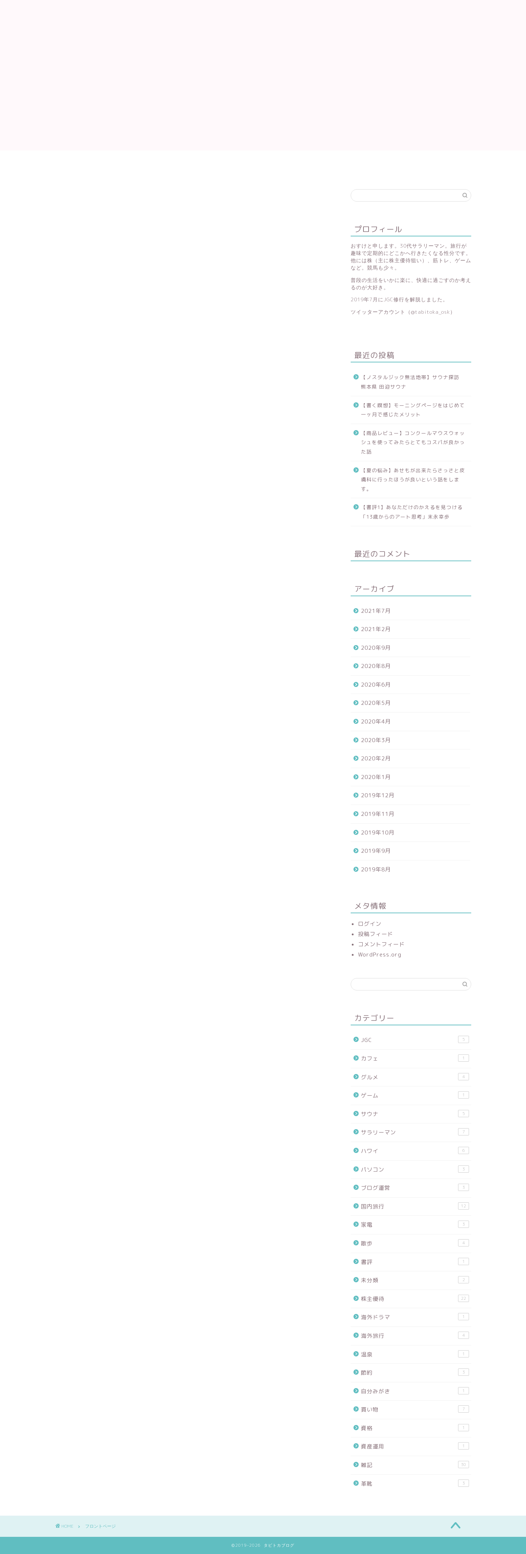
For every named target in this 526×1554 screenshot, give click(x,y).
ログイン (369, 924)
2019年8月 (376, 869)
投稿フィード (375, 934)
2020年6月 (376, 684)
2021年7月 (376, 611)
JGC (415, 1040)
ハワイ (415, 1151)
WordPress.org (379, 954)
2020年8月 (376, 666)
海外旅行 (415, 1336)
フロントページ (65, 157)
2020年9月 (376, 648)
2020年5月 (376, 703)
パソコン (415, 1169)
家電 (415, 1225)
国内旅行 (415, 1206)
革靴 (415, 1483)
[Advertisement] (263, 99)
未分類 (415, 1280)
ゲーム (415, 1095)
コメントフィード (381, 944)
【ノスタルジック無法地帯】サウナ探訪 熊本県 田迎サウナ (413, 382)
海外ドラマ (415, 1317)
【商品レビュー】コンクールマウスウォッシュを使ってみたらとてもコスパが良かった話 (413, 442)
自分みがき (415, 1391)
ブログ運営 (415, 1188)
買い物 (415, 1409)
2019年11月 (377, 814)
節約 (415, 1372)
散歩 (415, 1243)
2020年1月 (376, 777)
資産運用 (415, 1446)
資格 (415, 1428)
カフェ (415, 1058)
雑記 (415, 1465)
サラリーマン (415, 1132)
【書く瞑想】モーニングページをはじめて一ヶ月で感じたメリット (413, 410)
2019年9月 (376, 851)
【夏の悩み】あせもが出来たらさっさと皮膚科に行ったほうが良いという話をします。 (413, 479)
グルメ (415, 1077)
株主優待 (415, 1299)
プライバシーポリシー (75, 165)
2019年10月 (377, 832)
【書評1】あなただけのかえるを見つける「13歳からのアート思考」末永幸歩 (412, 512)
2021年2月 (376, 629)
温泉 (415, 1354)
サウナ (415, 1114)
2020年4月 (376, 721)
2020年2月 (376, 758)
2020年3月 (376, 740)
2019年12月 (377, 795)
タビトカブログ (263, 23)
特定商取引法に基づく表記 (81, 173)
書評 (415, 1262)
